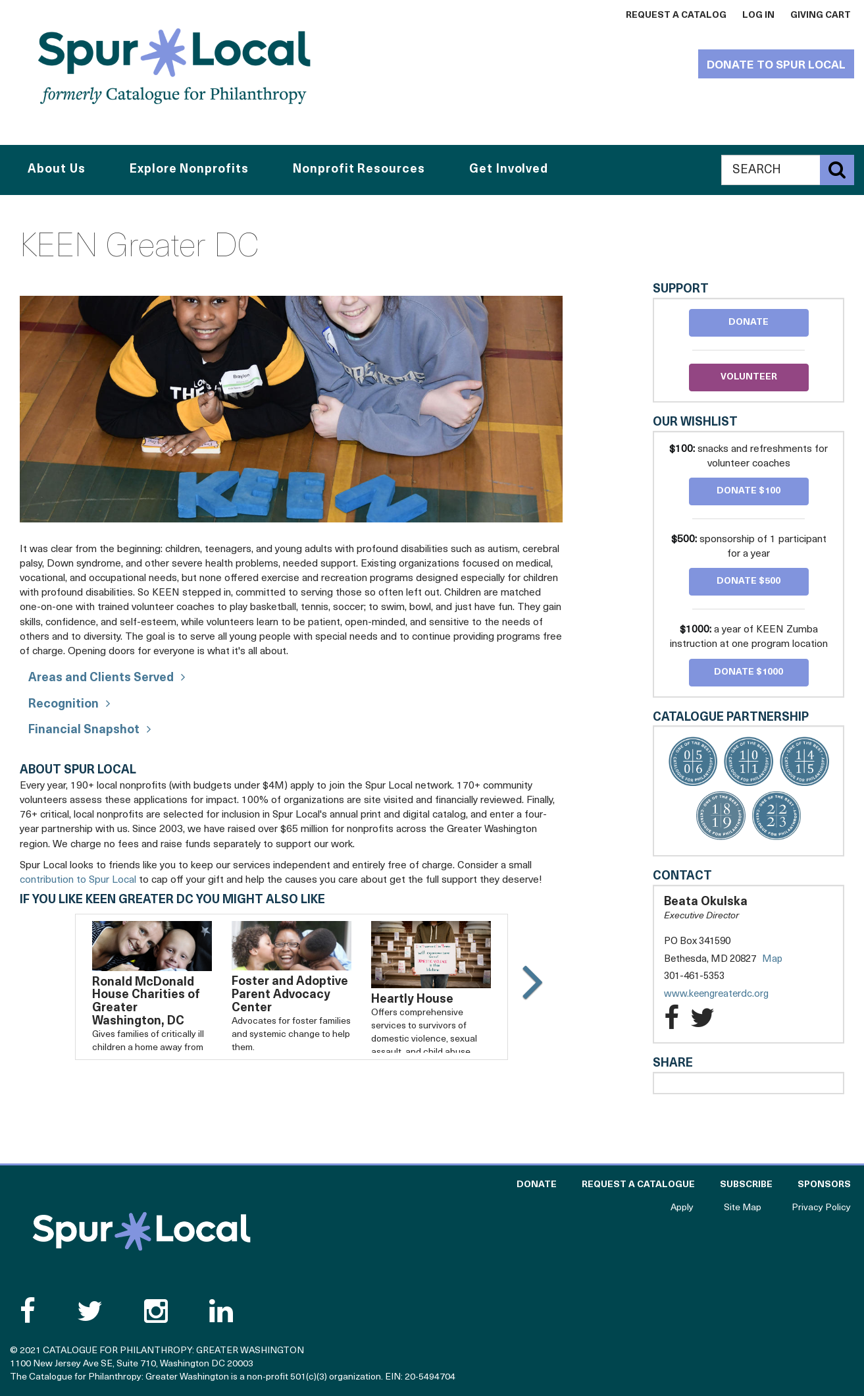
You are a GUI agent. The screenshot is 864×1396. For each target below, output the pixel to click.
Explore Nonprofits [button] (189, 169)
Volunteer (749, 377)
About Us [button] (56, 169)
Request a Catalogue (638, 1185)
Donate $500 (748, 581)
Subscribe (746, 1185)
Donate (748, 322)
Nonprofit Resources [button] (358, 169)
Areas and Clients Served (101, 678)
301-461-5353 (694, 977)
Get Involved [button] (508, 169)
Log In (758, 15)
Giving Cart (820, 15)
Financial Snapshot (84, 730)
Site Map (742, 1208)
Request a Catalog (676, 15)
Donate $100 (748, 491)
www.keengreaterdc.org (729, 994)
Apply (682, 1208)
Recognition (63, 704)
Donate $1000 (748, 672)
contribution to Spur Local (78, 880)
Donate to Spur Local (776, 65)
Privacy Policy (821, 1208)
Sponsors (824, 1185)
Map (772, 959)
